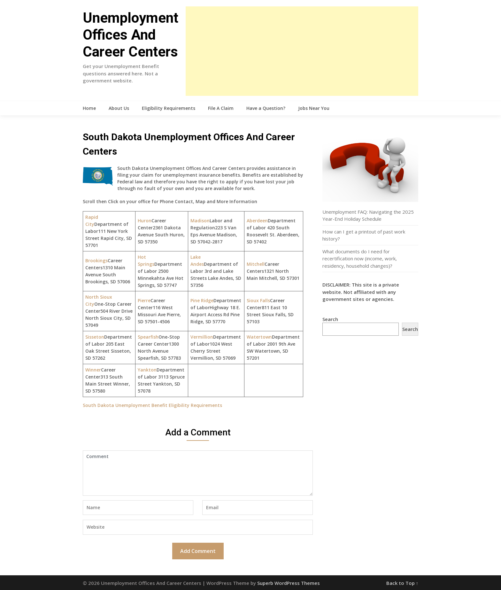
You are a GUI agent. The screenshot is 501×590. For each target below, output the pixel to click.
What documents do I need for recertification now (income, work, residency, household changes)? (359, 258)
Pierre (144, 300)
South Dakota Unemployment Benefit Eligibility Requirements (152, 405)
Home (89, 108)
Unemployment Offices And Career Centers (130, 35)
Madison (200, 221)
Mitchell (256, 264)
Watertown (259, 337)
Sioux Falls (258, 300)
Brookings (96, 260)
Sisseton (94, 337)
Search (330, 319)
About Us (119, 108)
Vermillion (201, 337)
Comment (198, 473)
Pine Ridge (201, 300)
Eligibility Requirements (168, 108)
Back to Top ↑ (402, 583)
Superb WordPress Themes (288, 583)
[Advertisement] (302, 51)
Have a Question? (265, 108)
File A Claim (221, 108)
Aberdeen (257, 221)
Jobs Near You (313, 108)
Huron (144, 221)
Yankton (147, 370)
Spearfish (148, 337)
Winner (93, 370)
